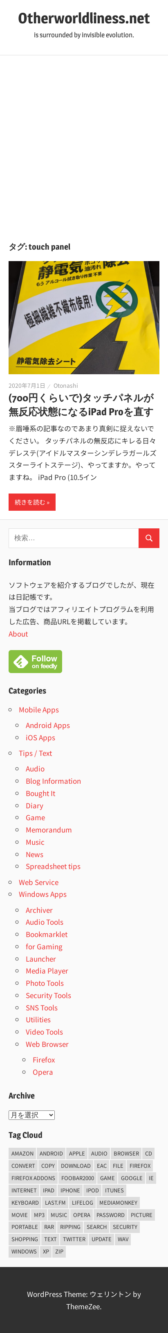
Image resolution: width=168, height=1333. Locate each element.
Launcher (41, 958)
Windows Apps (43, 894)
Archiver (39, 910)
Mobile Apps (39, 709)
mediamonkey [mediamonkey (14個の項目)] (118, 1202)
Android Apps (48, 725)
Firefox (44, 1059)
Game (35, 817)
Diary (34, 805)
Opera (43, 1072)
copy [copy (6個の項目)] (48, 1165)
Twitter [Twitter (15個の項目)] (74, 1239)
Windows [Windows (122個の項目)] (24, 1251)
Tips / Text (35, 753)
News (34, 854)
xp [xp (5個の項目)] (46, 1251)
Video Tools (44, 1031)
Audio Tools (44, 922)
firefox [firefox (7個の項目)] (140, 1165)
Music (35, 842)
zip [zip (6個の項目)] (59, 1251)
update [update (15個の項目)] (102, 1239)
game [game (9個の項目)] (107, 1178)
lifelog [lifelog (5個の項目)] (82, 1202)
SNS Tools (42, 1007)
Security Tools (48, 995)
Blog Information (53, 781)
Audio (35, 768)
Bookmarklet (46, 934)
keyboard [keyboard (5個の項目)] (25, 1202)
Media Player (47, 970)
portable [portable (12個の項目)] (24, 1227)
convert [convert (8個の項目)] (23, 1165)
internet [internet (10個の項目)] (24, 1190)
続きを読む (30, 502)
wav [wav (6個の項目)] (123, 1239)
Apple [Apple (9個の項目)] (77, 1153)
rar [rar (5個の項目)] (49, 1227)
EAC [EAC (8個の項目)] (102, 1165)
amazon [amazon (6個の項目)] (22, 1153)
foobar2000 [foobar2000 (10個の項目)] (77, 1178)
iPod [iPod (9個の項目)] (92, 1190)
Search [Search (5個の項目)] (97, 1227)
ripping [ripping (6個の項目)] (70, 1227)
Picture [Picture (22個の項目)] (141, 1215)
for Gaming (44, 946)
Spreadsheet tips (53, 866)
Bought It (40, 793)
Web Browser (47, 1044)
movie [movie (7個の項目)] (19, 1215)
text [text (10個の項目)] (50, 1239)
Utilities (38, 1019)
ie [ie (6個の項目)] (151, 1178)
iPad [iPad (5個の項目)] (48, 1190)
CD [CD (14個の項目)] (148, 1153)
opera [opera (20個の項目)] (81, 1215)
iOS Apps (40, 737)
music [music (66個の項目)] (59, 1215)
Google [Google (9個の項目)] (132, 1178)
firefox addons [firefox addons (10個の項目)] (33, 1178)
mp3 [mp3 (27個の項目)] (39, 1215)
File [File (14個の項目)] (118, 1165)
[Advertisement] (84, 143)
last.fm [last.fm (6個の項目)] (55, 1202)
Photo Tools (45, 983)
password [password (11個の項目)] (110, 1215)
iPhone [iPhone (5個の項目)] (70, 1190)
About (18, 633)
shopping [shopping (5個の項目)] (24, 1239)
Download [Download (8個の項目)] (76, 1165)
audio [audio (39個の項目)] (99, 1153)
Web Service (38, 882)
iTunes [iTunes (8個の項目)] (114, 1190)
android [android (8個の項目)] (51, 1153)
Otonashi (66, 385)
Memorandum (49, 829)
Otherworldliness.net (84, 18)
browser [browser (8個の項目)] (126, 1153)
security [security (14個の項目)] (125, 1227)
